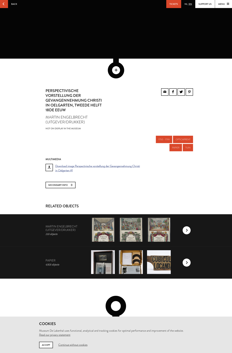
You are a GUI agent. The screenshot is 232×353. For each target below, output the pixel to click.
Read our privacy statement (54, 335)
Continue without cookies (73, 345)
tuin (187, 126)
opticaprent (183, 117)
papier (175, 126)
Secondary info (60, 163)
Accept (46, 345)
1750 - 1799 (164, 117)
